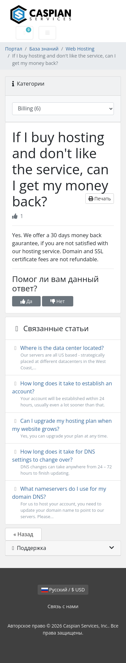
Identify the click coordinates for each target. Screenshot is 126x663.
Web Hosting (80, 48)
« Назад (23, 534)
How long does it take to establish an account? (63, 394)
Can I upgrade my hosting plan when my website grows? (63, 428)
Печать (99, 198)
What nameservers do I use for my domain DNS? (63, 502)
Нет (57, 301)
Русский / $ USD (63, 589)
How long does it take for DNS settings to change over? (63, 462)
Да (26, 301)
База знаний (43, 48)
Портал (13, 48)
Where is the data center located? (63, 357)
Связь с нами (63, 606)
